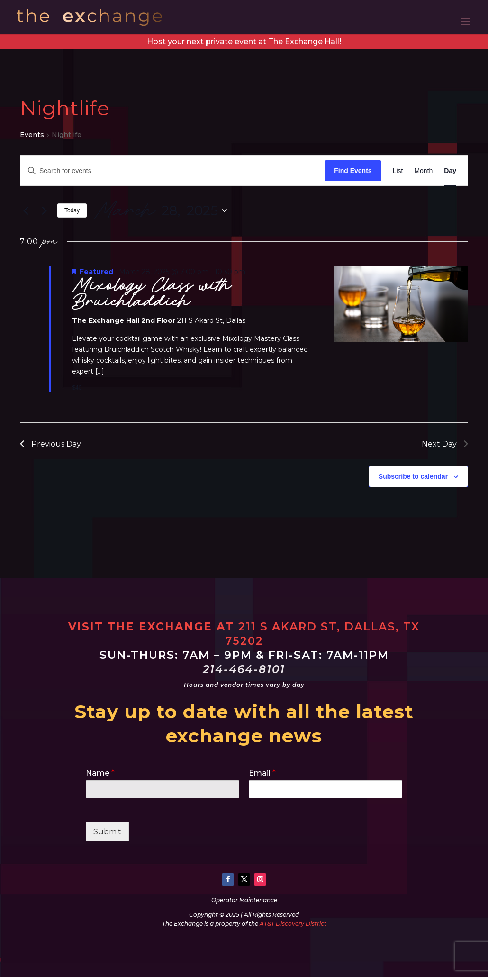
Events (32, 134)
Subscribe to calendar (413, 476)
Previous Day (50, 443)
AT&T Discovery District (293, 923)
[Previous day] (25, 210)
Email (262, 772)
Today (72, 210)
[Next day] (44, 210)
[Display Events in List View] (398, 171)
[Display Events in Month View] (423, 171)
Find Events (352, 170)
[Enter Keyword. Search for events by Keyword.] (172, 171)
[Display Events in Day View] (450, 171)
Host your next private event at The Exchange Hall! (244, 41)
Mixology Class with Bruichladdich (152, 293)
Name (100, 772)
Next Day (445, 443)
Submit (107, 831)
